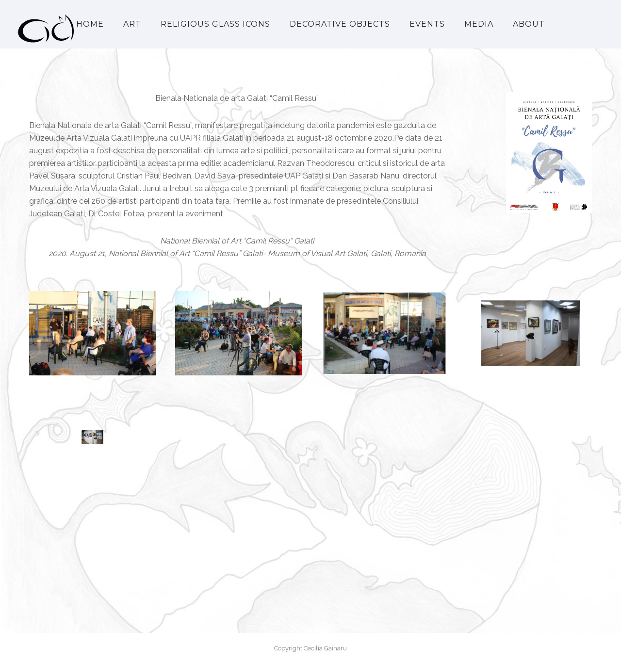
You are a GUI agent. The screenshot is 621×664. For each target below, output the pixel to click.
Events (427, 24)
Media (478, 24)
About (529, 24)
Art (132, 24)
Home (90, 24)
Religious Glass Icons (215, 24)
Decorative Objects (340, 24)
